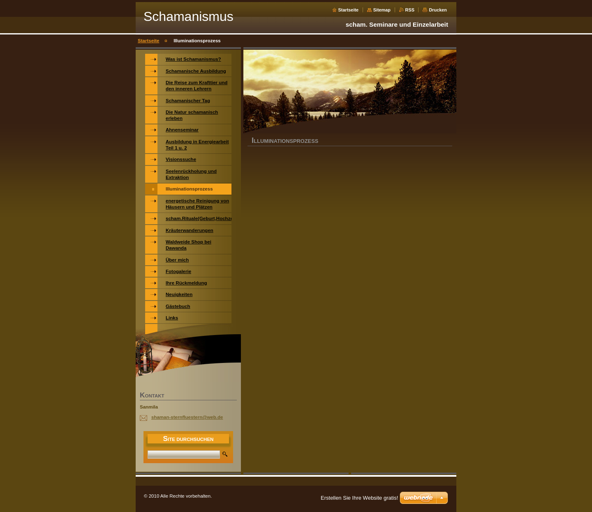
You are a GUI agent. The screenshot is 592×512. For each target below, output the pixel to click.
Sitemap (382, 9)
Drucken (438, 9)
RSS (409, 9)
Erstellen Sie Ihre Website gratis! (359, 498)
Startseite (348, 9)
